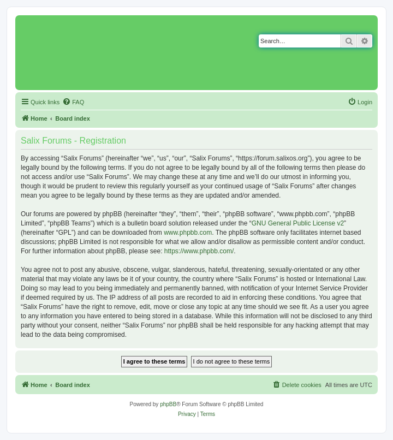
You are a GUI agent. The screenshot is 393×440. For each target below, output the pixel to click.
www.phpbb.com (188, 232)
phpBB (168, 404)
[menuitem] (73, 102)
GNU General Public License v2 (298, 223)
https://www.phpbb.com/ (199, 251)
